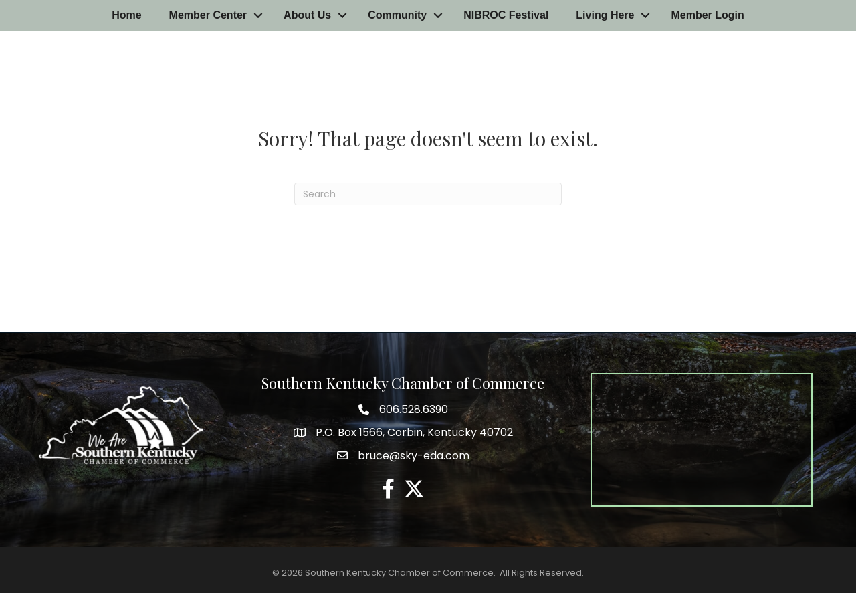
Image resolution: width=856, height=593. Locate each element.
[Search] (428, 194)
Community (397, 15)
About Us (307, 15)
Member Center (208, 15)
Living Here (605, 15)
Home (126, 15)
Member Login (707, 15)
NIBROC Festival (505, 15)
